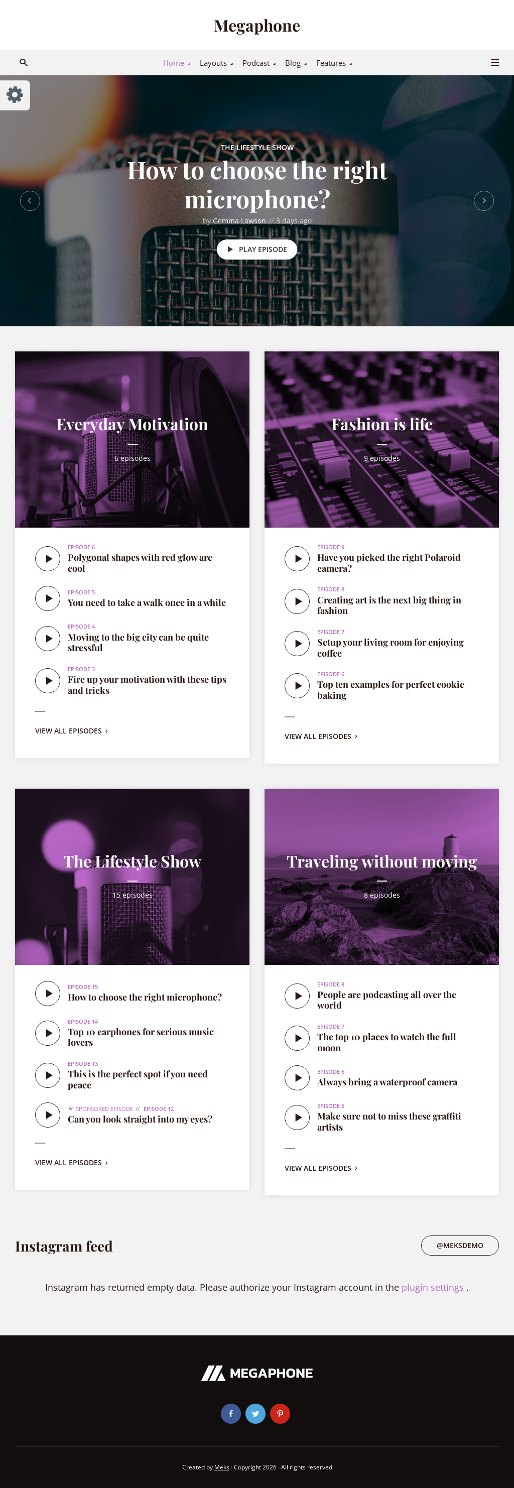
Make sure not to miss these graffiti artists (389, 1121)
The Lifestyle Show (257, 147)
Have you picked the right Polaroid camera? (389, 562)
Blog (293, 63)
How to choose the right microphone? (257, 183)
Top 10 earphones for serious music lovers (141, 1037)
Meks (221, 1467)
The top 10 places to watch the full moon (386, 1042)
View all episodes (72, 730)
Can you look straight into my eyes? (140, 1119)
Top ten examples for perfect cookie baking (390, 689)
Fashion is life (382, 423)
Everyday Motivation (132, 423)
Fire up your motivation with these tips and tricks (147, 684)
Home (173, 63)
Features (331, 63)
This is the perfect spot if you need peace (138, 1079)
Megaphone (257, 25)
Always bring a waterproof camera (387, 1082)
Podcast (256, 63)
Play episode (255, 249)
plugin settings (434, 1287)
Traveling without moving (382, 861)
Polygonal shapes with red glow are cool (140, 562)
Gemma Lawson (239, 220)
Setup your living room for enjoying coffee (390, 647)
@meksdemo (460, 1245)
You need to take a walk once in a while (147, 602)
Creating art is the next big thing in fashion (389, 605)
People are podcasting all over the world (386, 1000)
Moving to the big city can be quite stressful (138, 642)
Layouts (213, 63)
